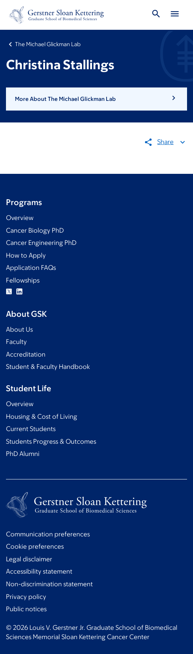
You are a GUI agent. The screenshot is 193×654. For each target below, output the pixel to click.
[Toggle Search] (156, 15)
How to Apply (26, 255)
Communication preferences (48, 534)
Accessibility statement (39, 571)
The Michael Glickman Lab (47, 44)
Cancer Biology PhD (35, 230)
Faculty (16, 341)
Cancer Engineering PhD (41, 242)
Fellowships (22, 280)
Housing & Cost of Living (41, 416)
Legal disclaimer (29, 559)
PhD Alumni (22, 453)
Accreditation (25, 354)
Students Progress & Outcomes (51, 441)
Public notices (26, 609)
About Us (19, 329)
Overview (20, 217)
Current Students (31, 429)
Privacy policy (26, 596)
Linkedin (19, 291)
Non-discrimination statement (49, 584)
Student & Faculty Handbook (48, 366)
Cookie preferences (35, 546)
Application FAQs (31, 267)
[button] (96, 99)
